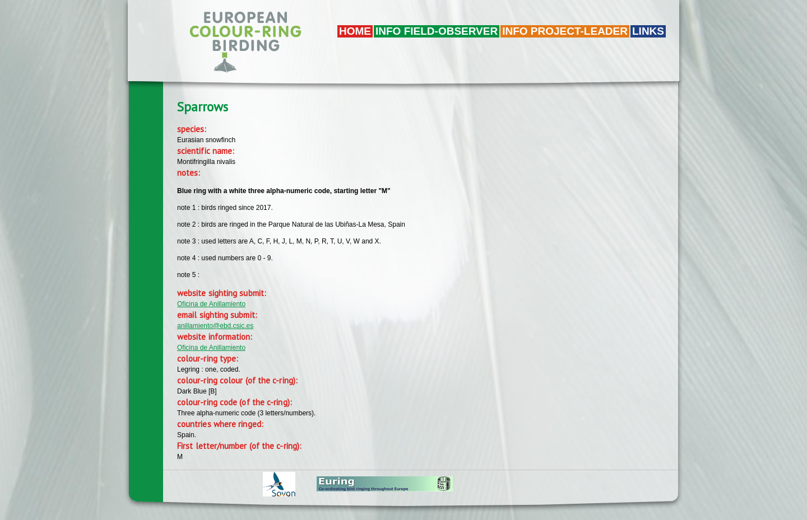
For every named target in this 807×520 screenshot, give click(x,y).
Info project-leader (565, 31)
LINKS (648, 31)
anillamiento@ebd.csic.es (215, 326)
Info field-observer (436, 31)
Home (355, 31)
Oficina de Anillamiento (211, 304)
